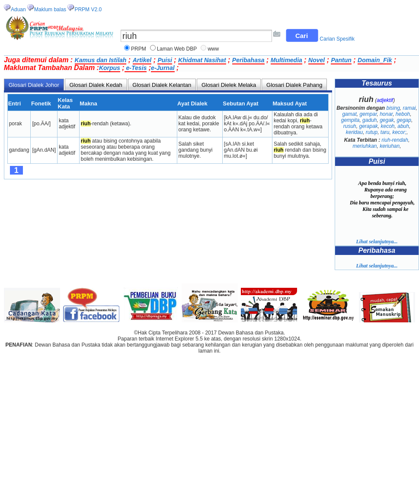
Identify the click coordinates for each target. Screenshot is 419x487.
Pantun (341, 60)
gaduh (369, 120)
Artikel (142, 60)
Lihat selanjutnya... (376, 242)
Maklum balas (50, 9)
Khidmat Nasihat (202, 60)
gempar (368, 114)
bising (393, 108)
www (213, 49)
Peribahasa (248, 60)
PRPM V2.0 (88, 9)
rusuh (349, 126)
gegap (404, 120)
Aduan (18, 9)
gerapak (368, 126)
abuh (403, 126)
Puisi (164, 60)
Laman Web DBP (177, 49)
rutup (371, 132)
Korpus (109, 67)
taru (385, 132)
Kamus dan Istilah (101, 60)
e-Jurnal (162, 67)
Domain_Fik (375, 60)
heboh (403, 114)
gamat (349, 114)
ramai (409, 108)
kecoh (388, 126)
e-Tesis (136, 67)
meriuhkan (364, 146)
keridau (354, 132)
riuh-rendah (395, 140)
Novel (316, 60)
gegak (387, 120)
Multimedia (286, 60)
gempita (350, 120)
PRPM (138, 49)
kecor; (399, 132)
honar (386, 114)
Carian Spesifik (337, 39)
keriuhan (390, 146)
